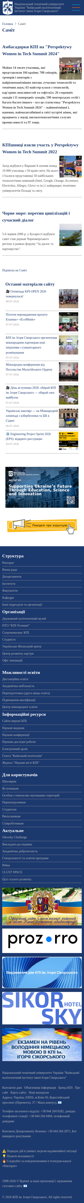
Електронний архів (15, 749)
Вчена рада (9, 569)
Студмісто (9, 639)
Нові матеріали (39, 1092)
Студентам (9, 809)
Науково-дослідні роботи (19, 742)
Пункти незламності (20, 1156)
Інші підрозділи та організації (22, 604)
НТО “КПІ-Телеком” (16, 625)
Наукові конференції (16, 735)
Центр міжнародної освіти (19, 707)
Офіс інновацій (12, 660)
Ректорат (8, 562)
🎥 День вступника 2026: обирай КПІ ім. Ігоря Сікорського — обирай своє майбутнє (31, 392)
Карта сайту (18, 1092)
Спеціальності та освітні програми (25, 858)
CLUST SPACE (12, 872)
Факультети (10, 590)
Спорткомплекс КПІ (15, 632)
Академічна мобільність (18, 686)
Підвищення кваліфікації (19, 700)
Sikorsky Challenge (14, 837)
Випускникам (11, 816)
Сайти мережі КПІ (14, 721)
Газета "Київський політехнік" (22, 756)
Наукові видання (13, 728)
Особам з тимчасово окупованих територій (30, 795)
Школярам (9, 781)
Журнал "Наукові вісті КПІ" (20, 762)
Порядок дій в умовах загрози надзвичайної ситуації (42, 1151)
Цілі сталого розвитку (16, 879)
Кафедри (8, 597)
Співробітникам (13, 823)
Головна (7, 24)
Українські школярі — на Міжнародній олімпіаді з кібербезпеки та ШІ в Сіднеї (32, 416)
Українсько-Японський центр (21, 646)
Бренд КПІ (65, 1087)
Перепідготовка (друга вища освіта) (26, 693)
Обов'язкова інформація (40, 1087)
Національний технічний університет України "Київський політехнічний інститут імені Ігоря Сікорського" (39, 7)
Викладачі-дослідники (17, 844)
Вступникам (10, 788)
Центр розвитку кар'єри (18, 653)
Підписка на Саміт (14, 270)
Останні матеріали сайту (30, 284)
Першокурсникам (14, 802)
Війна (6, 865)
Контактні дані (12, 1087)
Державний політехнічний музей (24, 618)
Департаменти (11, 576)
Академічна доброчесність (20, 851)
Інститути (8, 583)
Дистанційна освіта (15, 679)
